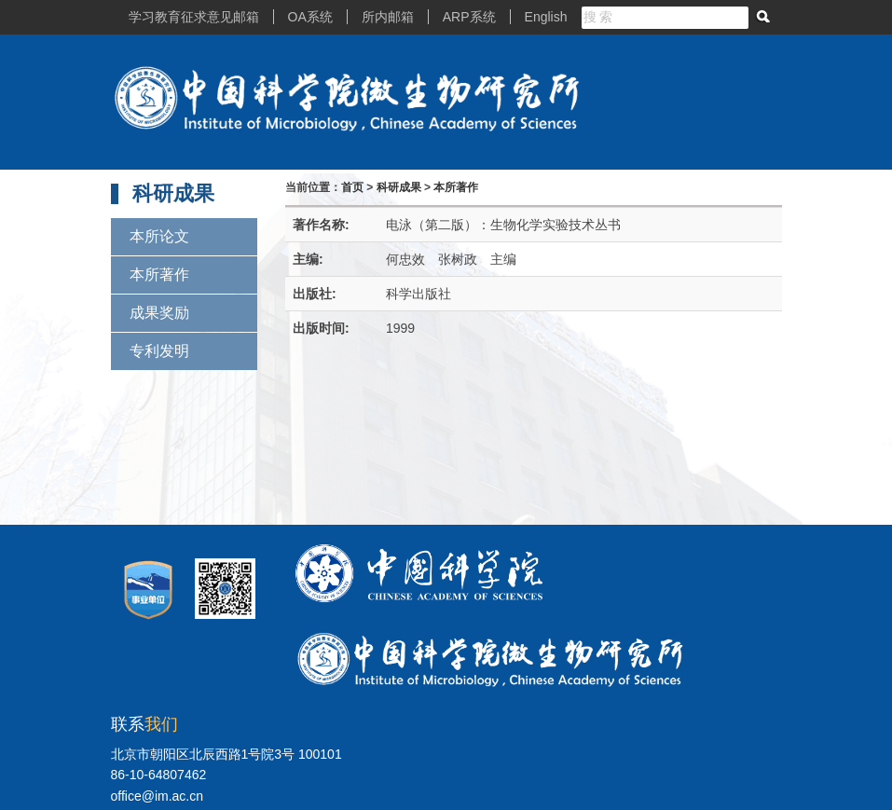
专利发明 (159, 351)
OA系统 (310, 16)
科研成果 (399, 187)
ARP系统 (469, 16)
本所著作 (159, 274)
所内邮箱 (388, 16)
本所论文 (159, 236)
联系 (144, 724)
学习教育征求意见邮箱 (194, 16)
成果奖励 (159, 313)
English (546, 16)
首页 (352, 187)
